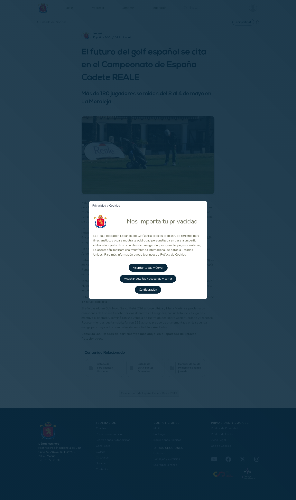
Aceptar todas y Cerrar (148, 268)
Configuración (148, 290)
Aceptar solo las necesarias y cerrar (148, 279)
